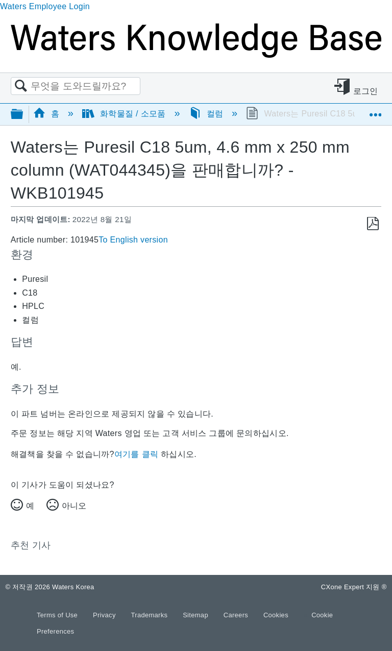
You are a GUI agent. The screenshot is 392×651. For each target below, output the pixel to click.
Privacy (105, 615)
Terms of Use (58, 615)
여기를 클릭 (136, 454)
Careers (237, 615)
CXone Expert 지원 (354, 587)
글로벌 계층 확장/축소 (23, 115)
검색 (21, 86)
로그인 (365, 91)
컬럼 (207, 113)
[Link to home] (196, 55)
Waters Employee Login (45, 6)
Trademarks (150, 615)
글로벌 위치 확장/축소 (375, 111)
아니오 (74, 505)
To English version (133, 239)
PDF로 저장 (372, 224)
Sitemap (196, 615)
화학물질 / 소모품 (125, 113)
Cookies (275, 615)
